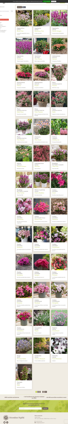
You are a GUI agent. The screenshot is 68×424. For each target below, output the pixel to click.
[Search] (6, 11)
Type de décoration (4, 30)
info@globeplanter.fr (39, 414)
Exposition (2, 25)
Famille (1, 22)
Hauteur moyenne (3, 26)
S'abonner (45, 400)
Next (46, 383)
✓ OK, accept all (46, 1)
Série (1, 23)
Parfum (1, 27)
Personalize (54, 1)
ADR (1, 29)
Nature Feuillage (3, 31)
